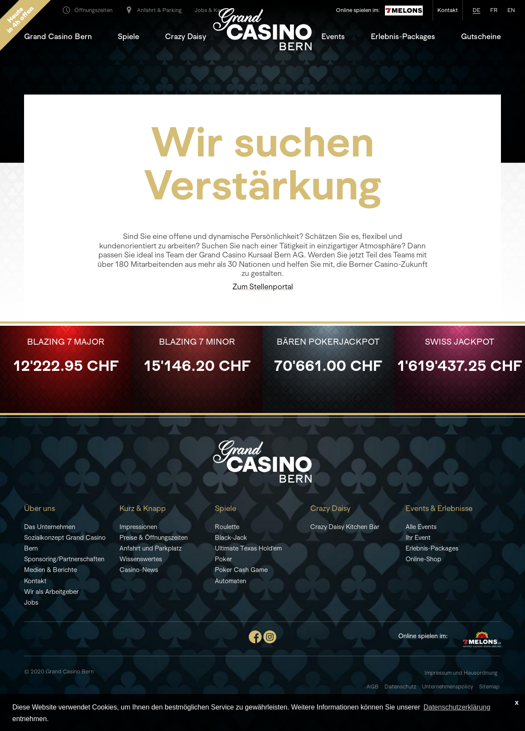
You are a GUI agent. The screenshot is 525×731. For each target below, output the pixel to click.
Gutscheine (481, 36)
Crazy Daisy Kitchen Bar (344, 526)
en (511, 10)
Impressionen (138, 526)
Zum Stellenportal (262, 286)
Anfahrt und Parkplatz (150, 548)
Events (333, 36)
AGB (372, 686)
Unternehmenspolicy (447, 686)
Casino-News (138, 569)
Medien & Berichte (50, 569)
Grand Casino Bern (58, 36)
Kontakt (35, 580)
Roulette (227, 526)
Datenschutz (401, 686)
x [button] (517, 702)
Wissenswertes (140, 559)
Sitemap (490, 686)
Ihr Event (418, 537)
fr (494, 10)
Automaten (230, 580)
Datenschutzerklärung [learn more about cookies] (457, 707)
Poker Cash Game (241, 569)
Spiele (128, 36)
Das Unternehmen (49, 526)
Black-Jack (231, 537)
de (476, 10)
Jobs (31, 602)
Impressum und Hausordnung (461, 673)
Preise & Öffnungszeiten (153, 537)
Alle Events (421, 526)
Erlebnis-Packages (403, 36)
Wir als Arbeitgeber (51, 591)
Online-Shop (423, 559)
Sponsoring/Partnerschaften (64, 559)
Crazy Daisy (185, 36)
